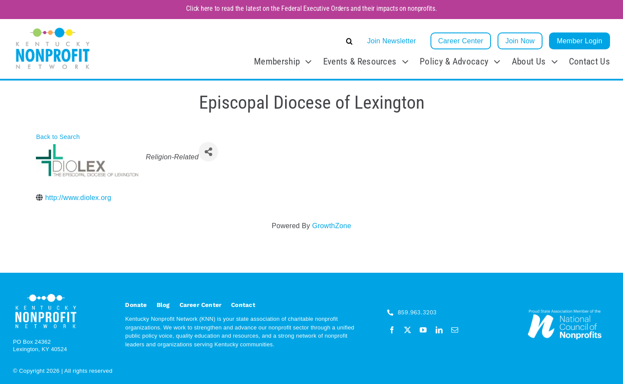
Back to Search (58, 136)
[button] (284, 41)
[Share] (208, 151)
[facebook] (392, 329)
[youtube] (423, 329)
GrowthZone (331, 225)
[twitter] (407, 329)
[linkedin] (439, 329)
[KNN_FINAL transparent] (53, 28)
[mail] (454, 329)
